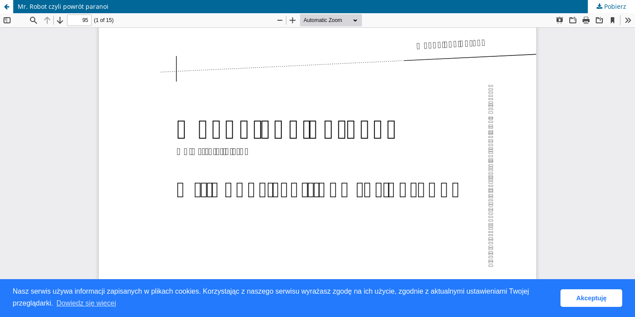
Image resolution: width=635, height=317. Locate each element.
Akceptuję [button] (591, 298)
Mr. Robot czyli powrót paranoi (63, 6)
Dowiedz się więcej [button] (86, 303)
